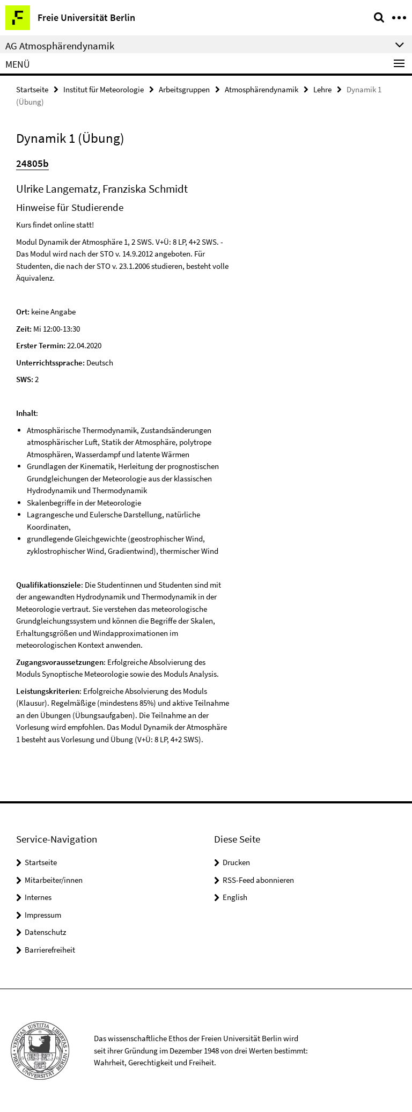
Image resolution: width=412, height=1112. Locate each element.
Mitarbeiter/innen (54, 880)
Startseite (32, 89)
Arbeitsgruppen (184, 89)
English (235, 897)
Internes (38, 897)
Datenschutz (45, 932)
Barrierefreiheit (50, 950)
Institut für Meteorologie (103, 89)
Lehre (322, 89)
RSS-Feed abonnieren (258, 880)
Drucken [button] (236, 862)
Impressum (43, 915)
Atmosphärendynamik (261, 89)
